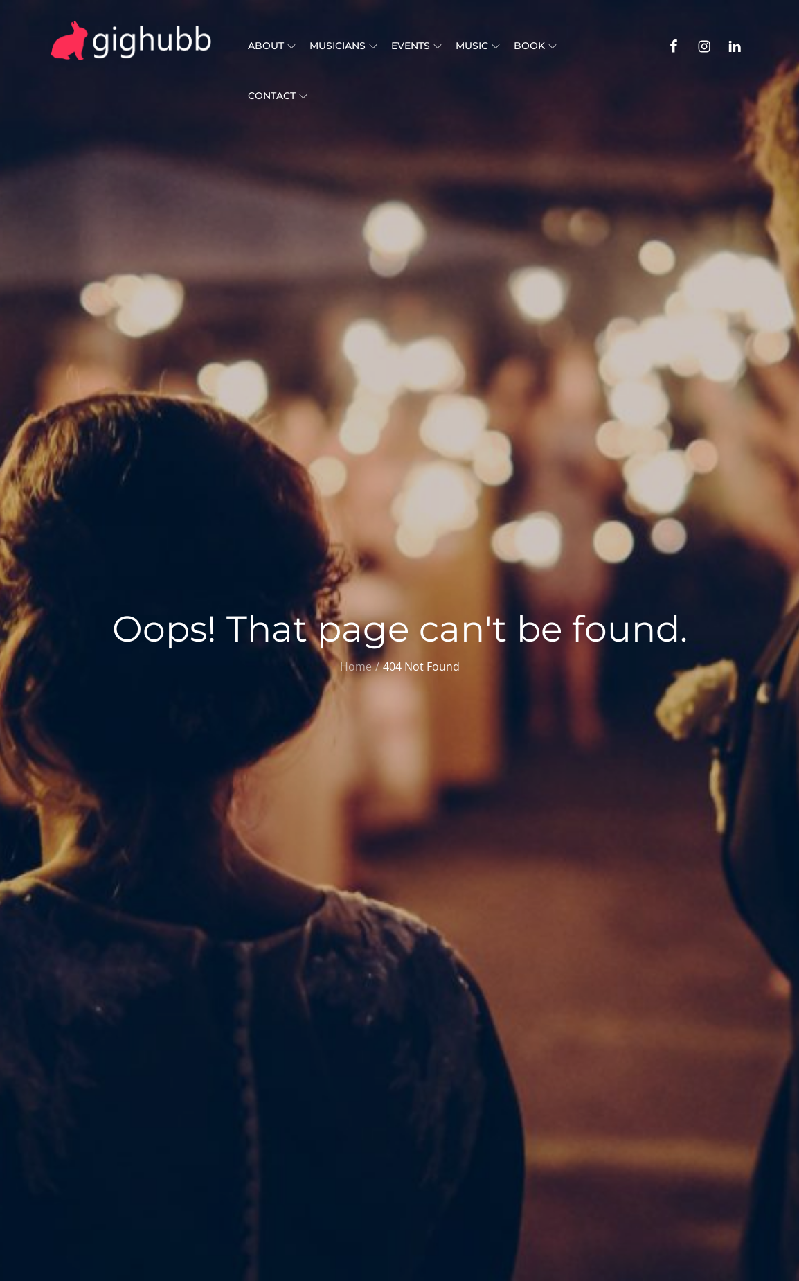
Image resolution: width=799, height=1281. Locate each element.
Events (416, 45)
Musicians (343, 45)
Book (535, 45)
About (272, 45)
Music (478, 45)
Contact (277, 95)
